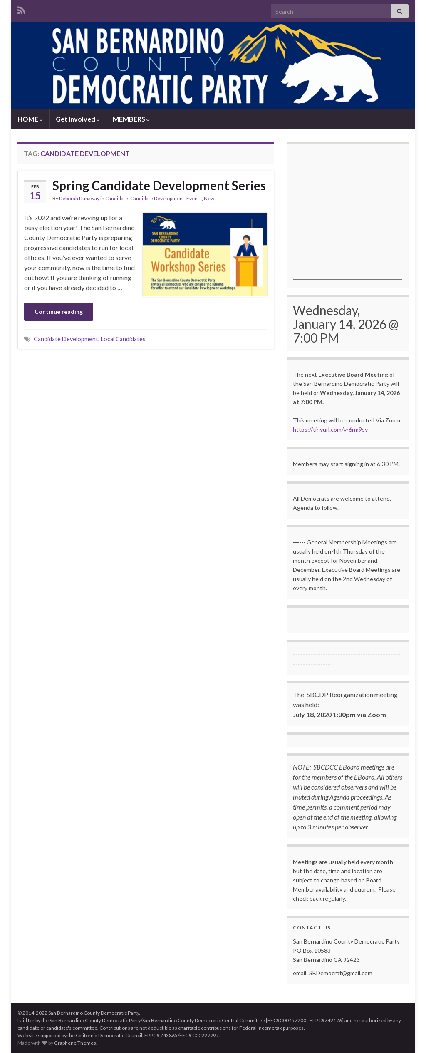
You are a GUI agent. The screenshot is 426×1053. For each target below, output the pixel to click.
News (210, 198)
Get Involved (78, 119)
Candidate (116, 198)
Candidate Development (157, 198)
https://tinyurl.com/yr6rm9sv (330, 429)
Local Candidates (123, 339)
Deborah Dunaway (79, 198)
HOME (30, 119)
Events (194, 198)
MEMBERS (131, 119)
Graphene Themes (75, 1043)
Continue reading (59, 311)
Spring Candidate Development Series (159, 185)
